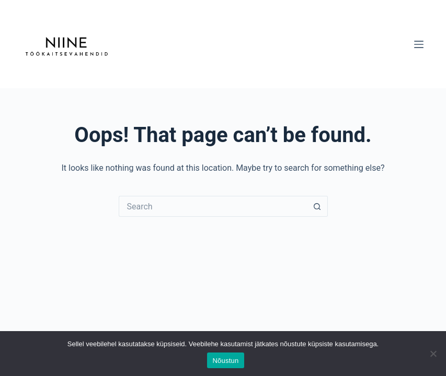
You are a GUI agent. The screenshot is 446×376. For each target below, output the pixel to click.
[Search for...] (213, 206)
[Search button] (317, 206)
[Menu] (419, 44)
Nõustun (225, 361)
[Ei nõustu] (433, 353)
